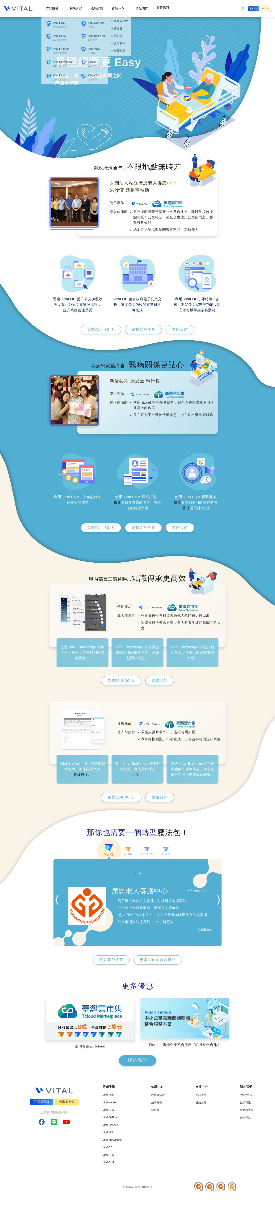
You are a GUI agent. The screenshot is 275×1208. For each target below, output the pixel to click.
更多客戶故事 (109, 961)
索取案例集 (67, 1102)
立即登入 (241, 8)
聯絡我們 (183, 329)
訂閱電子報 (41, 1102)
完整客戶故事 (143, 329)
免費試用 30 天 (97, 329)
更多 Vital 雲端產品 (159, 961)
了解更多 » (205, 930)
